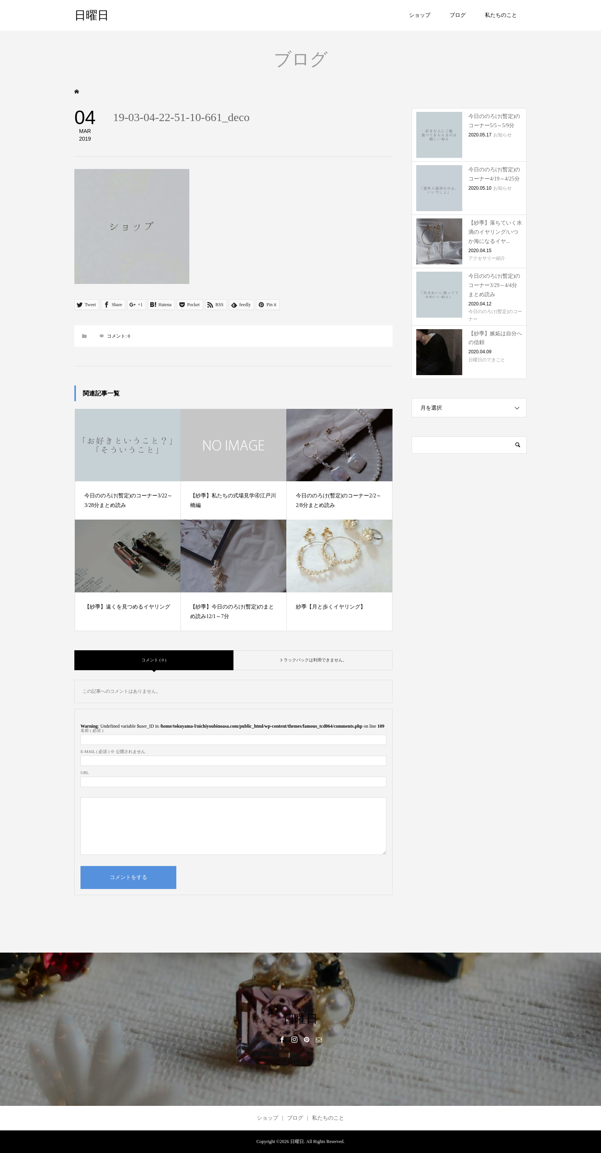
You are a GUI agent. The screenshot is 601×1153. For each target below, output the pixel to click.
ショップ (419, 15)
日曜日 (91, 15)
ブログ (458, 15)
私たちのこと (501, 15)
